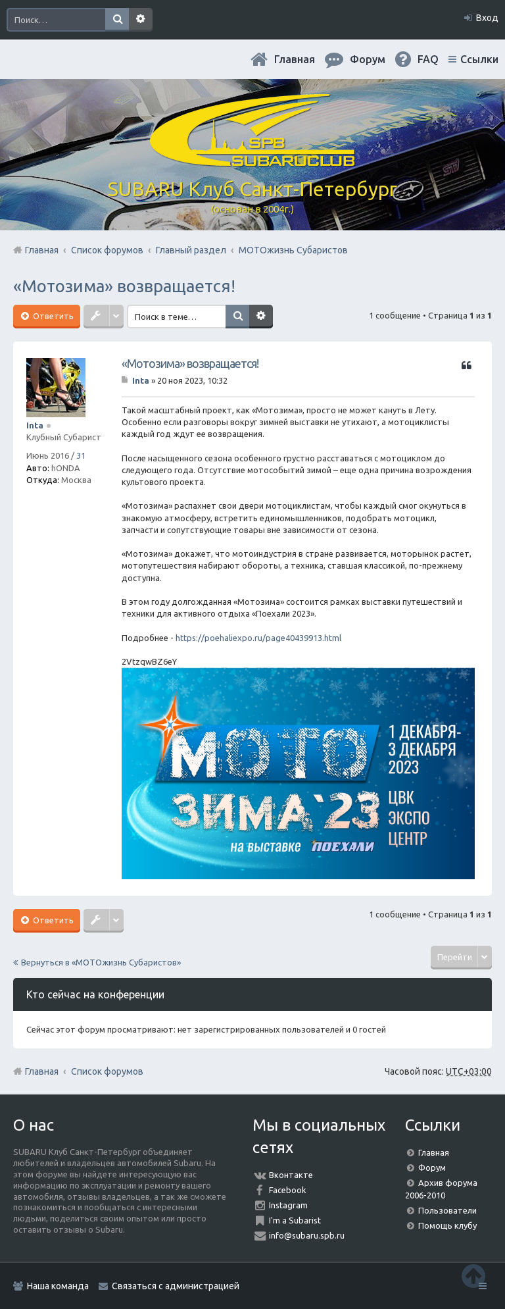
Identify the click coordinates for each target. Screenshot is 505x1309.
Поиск (117, 20)
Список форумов (107, 1071)
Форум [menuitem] (367, 59)
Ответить (52, 316)
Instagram (288, 1205)
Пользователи (447, 1210)
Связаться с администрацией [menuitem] (175, 1286)
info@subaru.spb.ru (307, 1235)
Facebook (287, 1189)
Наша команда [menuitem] (58, 1286)
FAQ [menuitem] (428, 59)
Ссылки (479, 59)
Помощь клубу (447, 1225)
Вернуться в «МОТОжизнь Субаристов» (101, 962)
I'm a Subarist (295, 1220)
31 (80, 455)
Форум (432, 1167)
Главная (294, 59)
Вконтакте (291, 1174)
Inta (34, 425)
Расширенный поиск (141, 20)
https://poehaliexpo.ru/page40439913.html (258, 637)
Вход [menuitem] (487, 18)
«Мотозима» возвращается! (124, 285)
